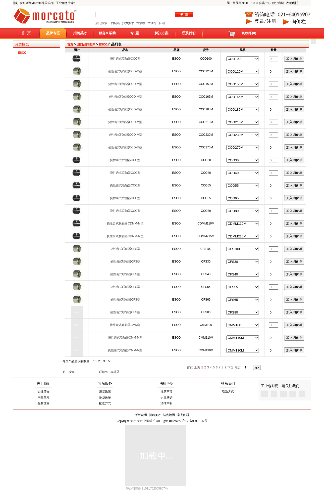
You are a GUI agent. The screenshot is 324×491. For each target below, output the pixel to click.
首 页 (26, 33)
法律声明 (166, 383)
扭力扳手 (128, 23)
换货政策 (105, 398)
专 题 (134, 33)
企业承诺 (166, 398)
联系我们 (189, 33)
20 (99, 361)
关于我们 (44, 383)
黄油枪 (152, 23)
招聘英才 (80, 33)
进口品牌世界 (86, 44)
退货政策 (105, 391)
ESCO (103, 44)
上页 (197, 367)
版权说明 (141, 415)
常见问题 (183, 415)
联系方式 (228, 391)
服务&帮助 (107, 33)
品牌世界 (44, 403)
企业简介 (44, 391)
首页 (70, 44)
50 (109, 361)
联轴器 (115, 372)
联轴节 (104, 372)
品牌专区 (53, 33)
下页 (230, 367)
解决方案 (161, 33)
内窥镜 (115, 23)
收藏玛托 (292, 3)
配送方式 (105, 403)
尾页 (238, 367)
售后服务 (105, 383)
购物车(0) (249, 33)
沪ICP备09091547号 (194, 421)
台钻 (161, 23)
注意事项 (166, 391)
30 (104, 361)
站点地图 (169, 415)
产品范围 (44, 398)
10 (94, 361)
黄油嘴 (140, 23)
